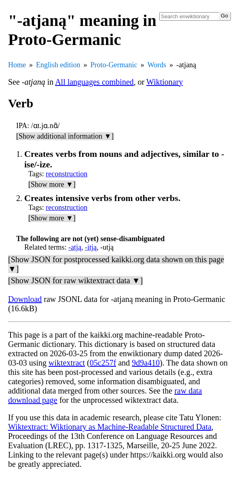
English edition (58, 65)
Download (25, 299)
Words (156, 65)
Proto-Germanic (114, 65)
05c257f (103, 362)
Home (17, 65)
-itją (91, 247)
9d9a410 (146, 362)
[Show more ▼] (52, 184)
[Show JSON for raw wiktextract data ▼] (75, 280)
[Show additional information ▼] (65, 136)
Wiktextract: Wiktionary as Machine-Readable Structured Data (110, 426)
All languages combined (94, 81)
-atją (74, 247)
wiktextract (67, 362)
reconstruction (66, 174)
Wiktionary (164, 81)
